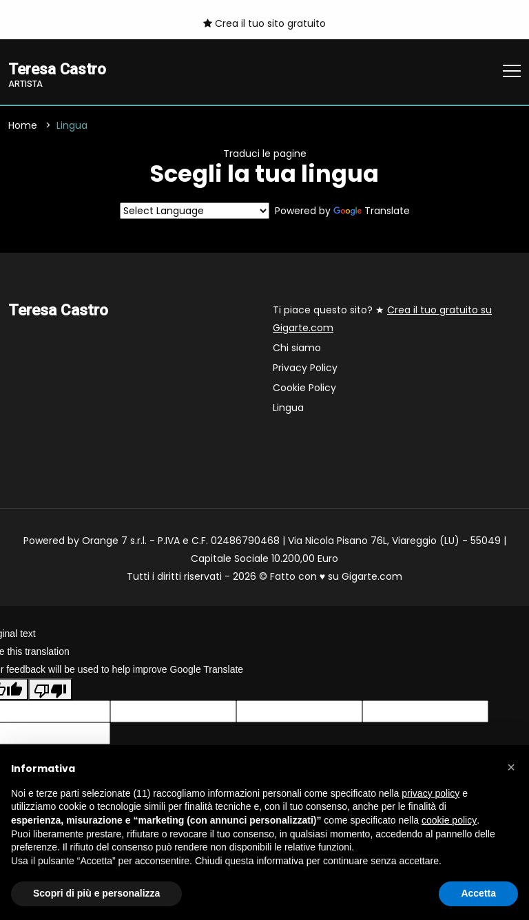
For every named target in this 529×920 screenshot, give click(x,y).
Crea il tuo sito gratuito (264, 23)
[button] (511, 767)
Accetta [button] (478, 893)
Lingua (288, 408)
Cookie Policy (304, 388)
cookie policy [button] (449, 820)
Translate (371, 211)
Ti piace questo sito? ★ (382, 319)
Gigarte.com (372, 577)
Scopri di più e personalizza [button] (96, 893)
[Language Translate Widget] (194, 211)
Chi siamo (297, 348)
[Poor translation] (50, 689)
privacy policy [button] (430, 793)
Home (22, 125)
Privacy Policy (305, 368)
